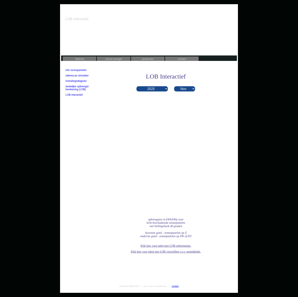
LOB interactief (74, 94)
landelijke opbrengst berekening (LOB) (77, 88)
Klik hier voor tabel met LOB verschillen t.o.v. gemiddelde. (166, 251)
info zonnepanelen (76, 70)
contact (182, 59)
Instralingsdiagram (76, 81)
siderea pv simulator (77, 75)
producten (148, 59)
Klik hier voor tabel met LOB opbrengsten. (166, 245)
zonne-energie (113, 59)
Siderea (79, 59)
